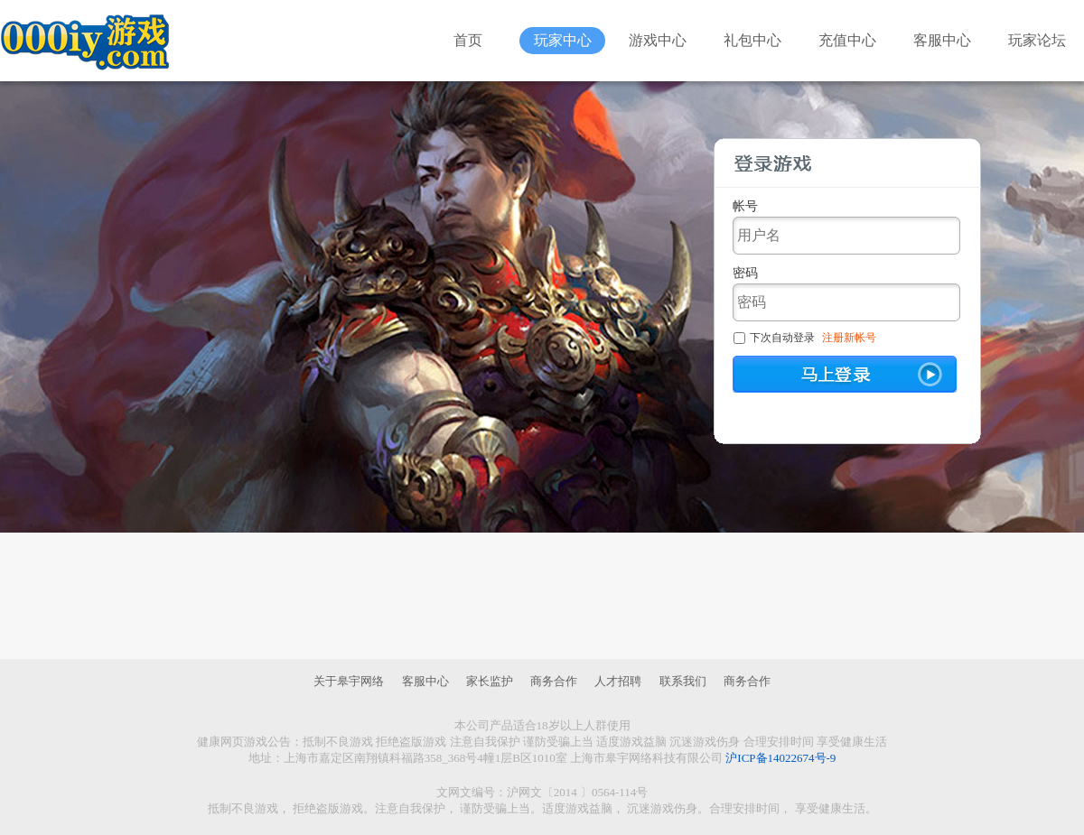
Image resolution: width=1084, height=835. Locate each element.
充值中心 (847, 40)
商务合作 (553, 681)
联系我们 (682, 681)
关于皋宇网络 (348, 681)
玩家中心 (563, 40)
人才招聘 (617, 681)
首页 (467, 40)
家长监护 (489, 681)
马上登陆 (845, 374)
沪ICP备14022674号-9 (780, 758)
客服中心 (942, 40)
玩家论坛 (1037, 40)
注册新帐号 (849, 337)
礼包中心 (752, 40)
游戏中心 (658, 40)
